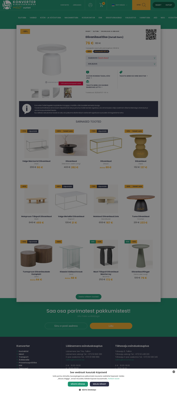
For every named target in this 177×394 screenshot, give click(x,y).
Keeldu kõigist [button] (99, 384)
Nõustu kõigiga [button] (78, 384)
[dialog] (88, 197)
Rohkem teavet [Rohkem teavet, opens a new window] (113, 379)
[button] (88, 389)
